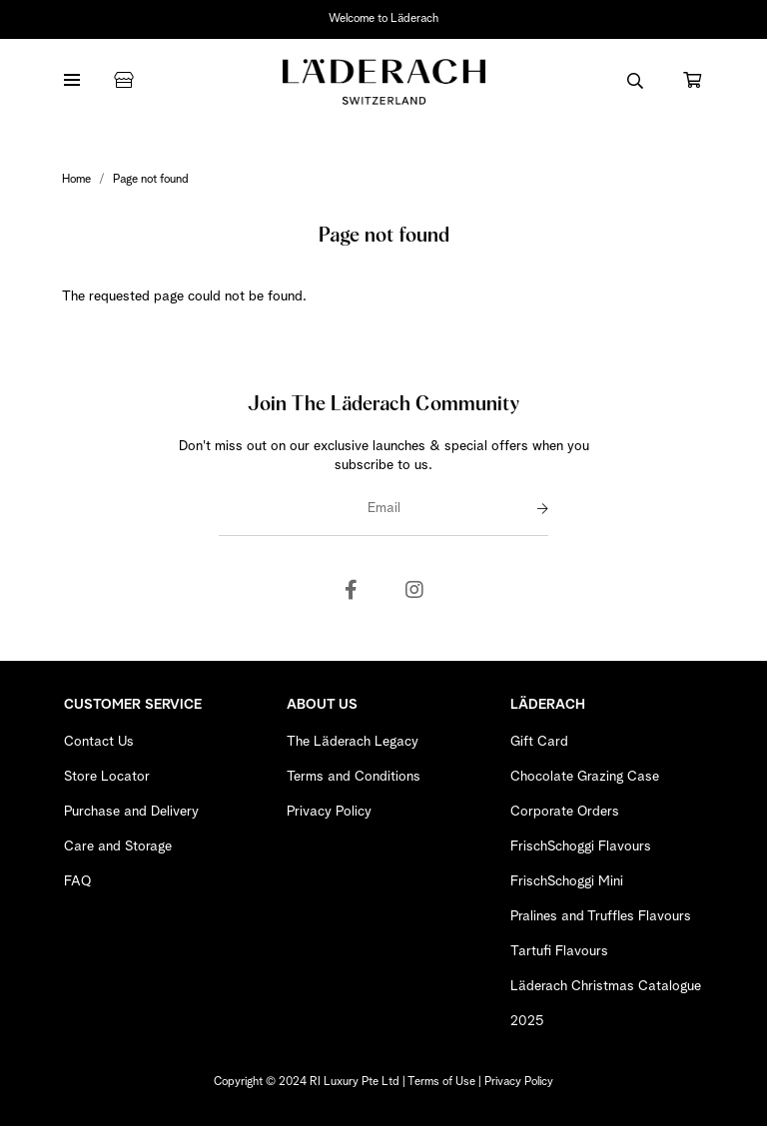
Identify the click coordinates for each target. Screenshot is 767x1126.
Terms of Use (441, 1082)
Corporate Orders (564, 812)
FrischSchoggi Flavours (580, 846)
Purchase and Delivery (131, 812)
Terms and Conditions (353, 777)
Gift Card (539, 742)
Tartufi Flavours (559, 951)
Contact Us (99, 742)
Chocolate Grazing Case (584, 777)
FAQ (77, 881)
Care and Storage (118, 846)
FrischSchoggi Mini (566, 881)
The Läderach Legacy (352, 742)
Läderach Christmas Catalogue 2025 (605, 1003)
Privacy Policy (329, 812)
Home (76, 180)
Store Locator (107, 777)
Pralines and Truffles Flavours (600, 916)
